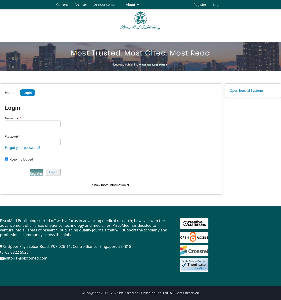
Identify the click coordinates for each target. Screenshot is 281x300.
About (131, 4)
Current (62, 4)
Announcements (106, 4)
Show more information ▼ (111, 185)
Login (217, 4)
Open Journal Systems (247, 90)
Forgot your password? (22, 147)
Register (200, 4)
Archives (81, 4)
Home (9, 92)
